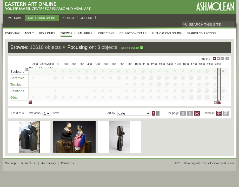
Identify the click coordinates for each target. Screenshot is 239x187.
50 (190, 113)
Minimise (218, 58)
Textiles (16, 84)
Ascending (153, 113)
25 (183, 113)
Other (14, 97)
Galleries (84, 33)
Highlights (47, 33)
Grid (219, 113)
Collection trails (133, 33)
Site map (10, 163)
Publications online (167, 33)
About (29, 33)
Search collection (201, 33)
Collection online (42, 18)
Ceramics (17, 78)
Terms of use (28, 163)
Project (68, 18)
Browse (66, 33)
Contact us (67, 163)
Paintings (17, 91)
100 (197, 113)
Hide (222, 58)
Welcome (15, 18)
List (226, 113)
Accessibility (48, 163)
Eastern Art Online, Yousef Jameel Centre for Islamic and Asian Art (49, 6)
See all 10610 (130, 47)
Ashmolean (215, 6)
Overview (12, 33)
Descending (158, 113)
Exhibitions (105, 33)
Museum (86, 18)
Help (227, 58)
